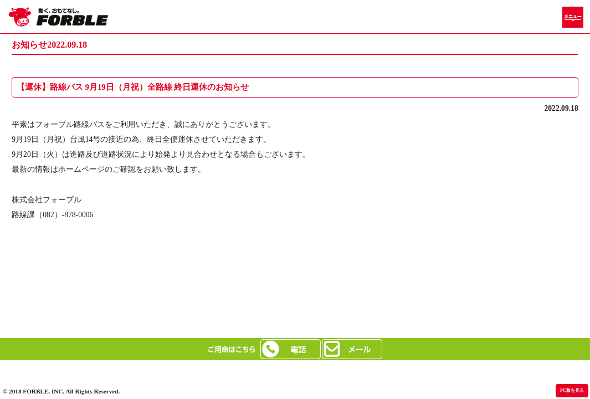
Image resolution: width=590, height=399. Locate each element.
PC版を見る (572, 390)
